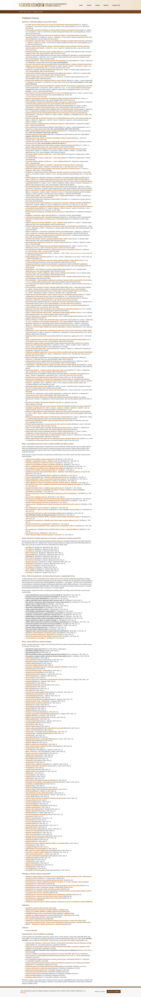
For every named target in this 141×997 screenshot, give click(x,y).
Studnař (28, 668)
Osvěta (97, 5)
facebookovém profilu (66, 938)
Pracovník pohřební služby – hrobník (37, 670)
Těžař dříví (29, 676)
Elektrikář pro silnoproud (33, 838)
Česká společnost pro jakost (78, 253)
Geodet (28, 748)
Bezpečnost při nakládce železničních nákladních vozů (42, 402)
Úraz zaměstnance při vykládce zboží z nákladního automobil (44, 468)
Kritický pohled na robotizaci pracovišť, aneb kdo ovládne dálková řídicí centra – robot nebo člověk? (56, 287)
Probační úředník (31, 663)
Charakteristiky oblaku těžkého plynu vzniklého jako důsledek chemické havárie (50, 397)
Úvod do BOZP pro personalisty (35, 638)
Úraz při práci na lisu (32, 533)
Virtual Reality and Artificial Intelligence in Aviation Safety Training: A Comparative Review (52, 30)
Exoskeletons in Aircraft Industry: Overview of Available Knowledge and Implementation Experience (55, 41)
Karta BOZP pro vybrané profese (35, 870)
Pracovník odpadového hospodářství (37, 814)
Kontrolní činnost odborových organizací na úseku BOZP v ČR (44, 199)
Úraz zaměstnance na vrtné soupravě (37, 507)
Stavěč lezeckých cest (32, 674)
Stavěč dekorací (30, 658)
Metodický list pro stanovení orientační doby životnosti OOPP (44, 896)
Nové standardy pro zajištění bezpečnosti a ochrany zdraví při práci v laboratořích (50, 301)
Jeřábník (28, 710)
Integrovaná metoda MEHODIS (35, 900)
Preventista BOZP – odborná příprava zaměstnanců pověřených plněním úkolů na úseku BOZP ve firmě (56, 280)
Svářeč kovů (29, 839)
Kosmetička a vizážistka (33, 784)
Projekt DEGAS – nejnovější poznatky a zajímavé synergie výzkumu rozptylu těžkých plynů (53, 364)
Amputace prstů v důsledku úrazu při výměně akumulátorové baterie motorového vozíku (52, 504)
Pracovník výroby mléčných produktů (37, 699)
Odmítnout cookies (100, 991)
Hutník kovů (29, 791)
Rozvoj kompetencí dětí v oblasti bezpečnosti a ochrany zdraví (44, 186)
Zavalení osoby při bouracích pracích (37, 502)
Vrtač (27, 724)
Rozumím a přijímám (113, 991)
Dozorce (28, 677)
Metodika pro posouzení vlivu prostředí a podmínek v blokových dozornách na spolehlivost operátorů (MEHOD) (59, 901)
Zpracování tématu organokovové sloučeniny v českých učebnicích (46, 242)
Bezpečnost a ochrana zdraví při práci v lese (39, 908)
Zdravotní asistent (31, 832)
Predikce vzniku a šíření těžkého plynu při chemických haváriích (45, 246)
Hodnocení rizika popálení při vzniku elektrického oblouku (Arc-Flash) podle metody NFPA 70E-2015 (55, 411)
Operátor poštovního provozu (34, 825)
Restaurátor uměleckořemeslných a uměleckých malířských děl (44, 667)
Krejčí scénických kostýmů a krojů (36, 659)
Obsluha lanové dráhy (32, 672)
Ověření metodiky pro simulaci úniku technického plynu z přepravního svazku (49, 319)
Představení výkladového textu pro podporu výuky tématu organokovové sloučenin (50, 168)
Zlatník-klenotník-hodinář (33, 706)
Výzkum (106, 5)
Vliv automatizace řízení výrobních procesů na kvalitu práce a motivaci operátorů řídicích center (54, 291)
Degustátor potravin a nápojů (34, 661)
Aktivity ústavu (28, 12)
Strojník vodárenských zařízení (35, 794)
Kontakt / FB (116, 5)
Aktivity (89, 5)
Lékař (27, 778)
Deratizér (28, 708)
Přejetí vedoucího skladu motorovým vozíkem (39, 534)
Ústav (81, 5)
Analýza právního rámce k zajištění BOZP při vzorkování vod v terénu (46, 361)
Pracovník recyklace (32, 665)
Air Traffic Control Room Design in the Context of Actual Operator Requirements (50, 24)
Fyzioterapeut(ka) (31, 695)
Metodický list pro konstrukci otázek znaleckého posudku (43, 889)
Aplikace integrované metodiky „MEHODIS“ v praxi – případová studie (46, 222)
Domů (21, 12)
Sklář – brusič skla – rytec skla (35, 751)
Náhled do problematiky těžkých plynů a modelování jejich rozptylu (46, 417)
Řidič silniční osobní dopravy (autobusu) (38, 780)
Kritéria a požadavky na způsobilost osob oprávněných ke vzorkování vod (48, 357)
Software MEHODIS (31, 930)
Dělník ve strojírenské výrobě (34, 744)
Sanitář (28, 762)
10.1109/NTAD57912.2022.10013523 (36, 96)
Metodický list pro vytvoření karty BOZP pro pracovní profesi (44, 898)
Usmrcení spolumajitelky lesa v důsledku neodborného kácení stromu (46, 477)
